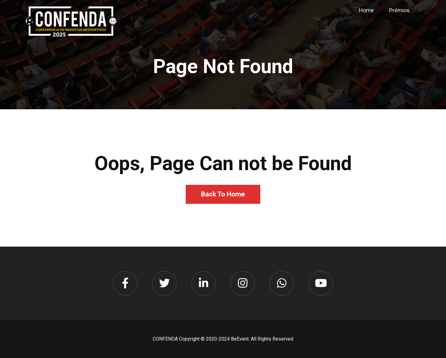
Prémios (399, 10)
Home (366, 10)
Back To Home (223, 194)
